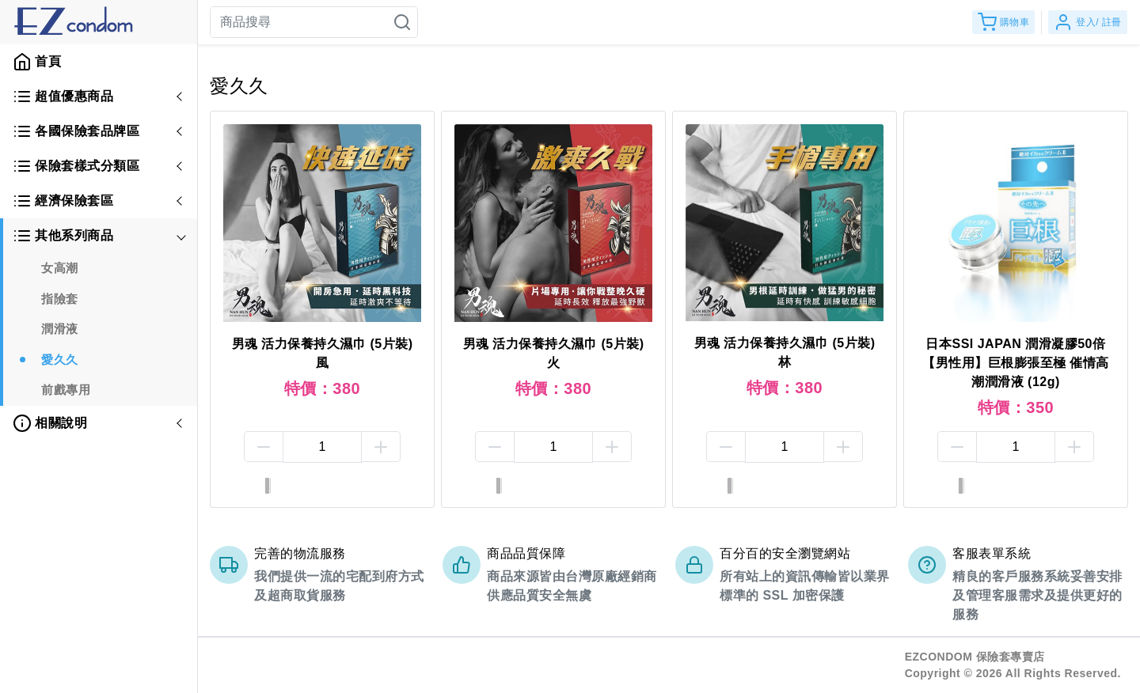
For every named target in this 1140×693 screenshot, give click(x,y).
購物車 (1004, 22)
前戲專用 (65, 389)
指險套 (59, 298)
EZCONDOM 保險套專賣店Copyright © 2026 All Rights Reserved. (1013, 665)
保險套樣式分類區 (76, 166)
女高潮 (59, 268)
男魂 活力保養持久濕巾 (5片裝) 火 (553, 353)
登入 (1088, 22)
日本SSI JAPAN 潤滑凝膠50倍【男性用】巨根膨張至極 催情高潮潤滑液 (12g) (1015, 362)
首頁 (37, 61)
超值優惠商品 (63, 96)
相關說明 (50, 423)
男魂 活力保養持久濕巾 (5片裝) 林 (785, 352)
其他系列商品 (63, 235)
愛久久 (59, 359)
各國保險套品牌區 (76, 131)
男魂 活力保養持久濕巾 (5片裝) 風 (322, 353)
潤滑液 (59, 328)
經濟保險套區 (63, 200)
